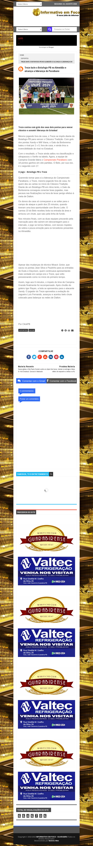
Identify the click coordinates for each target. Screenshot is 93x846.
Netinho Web (54, 841)
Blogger (51, 47)
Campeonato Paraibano (55, 160)
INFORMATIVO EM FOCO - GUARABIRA (51, 837)
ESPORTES (24, 58)
